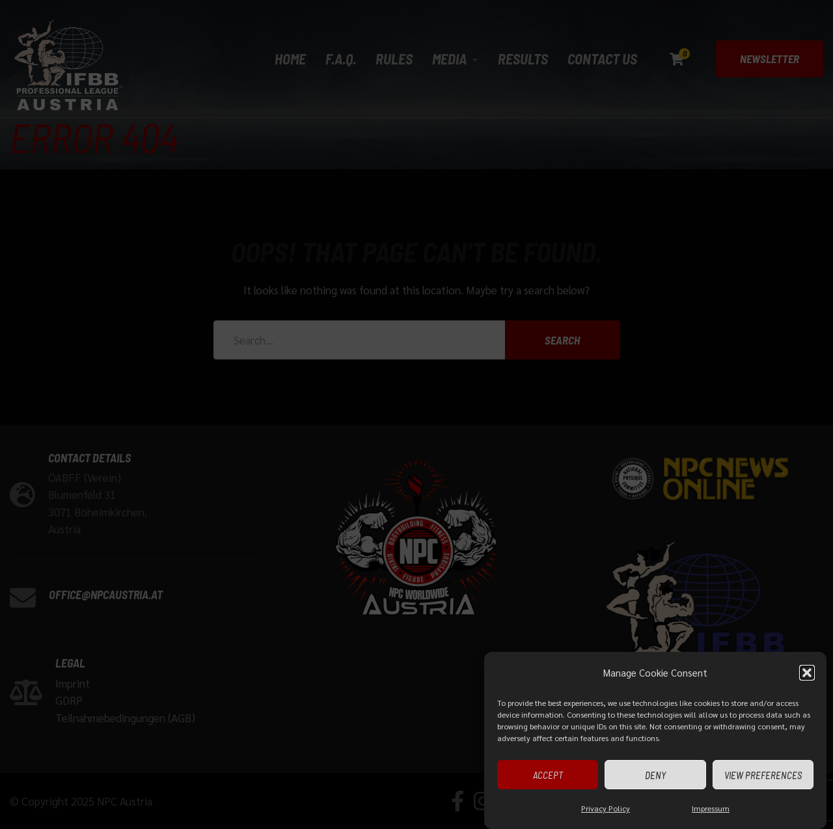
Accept (548, 775)
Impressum (711, 809)
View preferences (763, 775)
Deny (655, 775)
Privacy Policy (605, 809)
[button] (806, 673)
